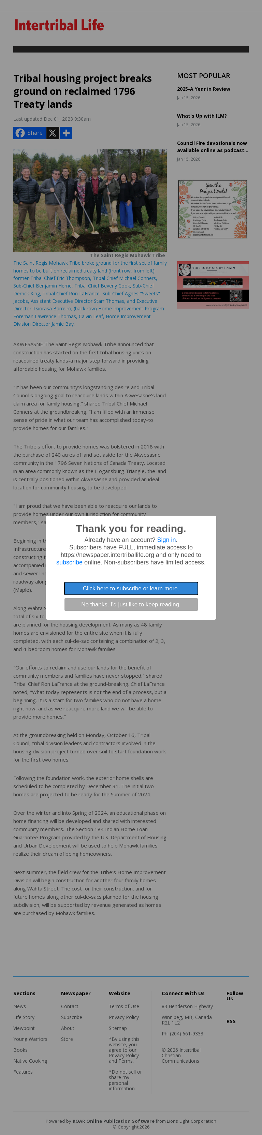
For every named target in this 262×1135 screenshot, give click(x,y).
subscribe (69, 562)
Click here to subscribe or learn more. (131, 588)
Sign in (166, 539)
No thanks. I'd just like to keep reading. (130, 604)
